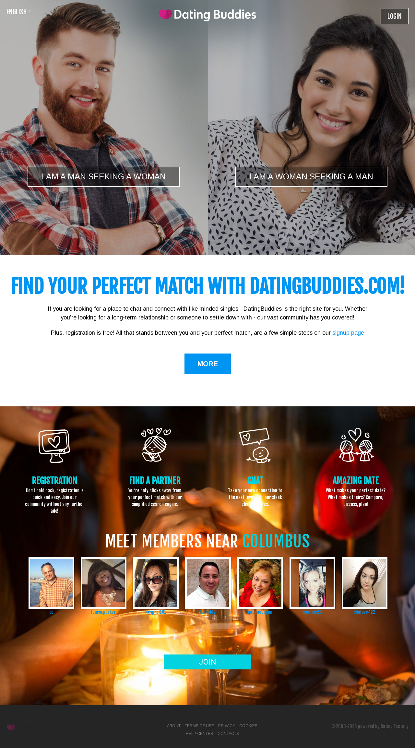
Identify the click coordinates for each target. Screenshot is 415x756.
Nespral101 (155, 612)
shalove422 (364, 612)
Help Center (199, 733)
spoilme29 (312, 612)
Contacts (228, 733)
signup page (348, 333)
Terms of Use (199, 726)
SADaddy (208, 612)
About (174, 726)
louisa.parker (103, 612)
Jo (51, 612)
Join (207, 661)
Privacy (226, 726)
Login (394, 16)
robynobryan (260, 612)
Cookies (248, 726)
